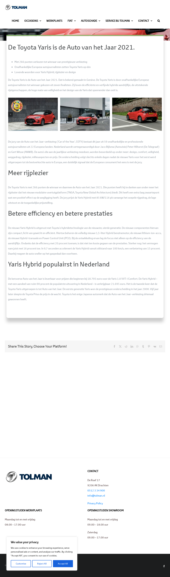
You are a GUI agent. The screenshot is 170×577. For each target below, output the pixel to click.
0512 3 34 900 (96, 490)
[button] (158, 20)
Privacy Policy (95, 503)
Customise (21, 563)
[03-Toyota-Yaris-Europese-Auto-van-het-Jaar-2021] (137, 99)
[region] (41, 554)
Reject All (42, 563)
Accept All (63, 563)
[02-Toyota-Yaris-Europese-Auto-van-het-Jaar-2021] (85, 99)
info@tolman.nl (96, 495)
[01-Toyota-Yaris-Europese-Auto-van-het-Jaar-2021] (33, 99)
